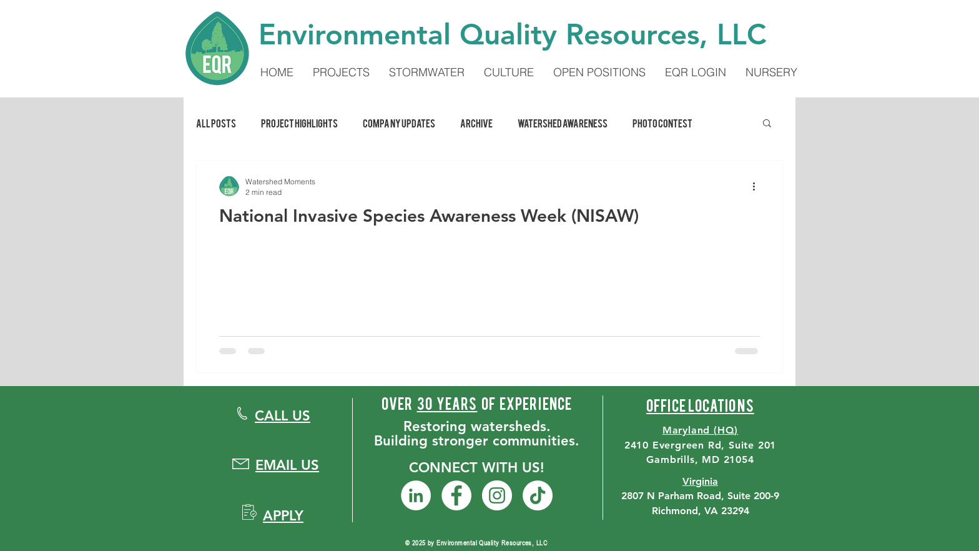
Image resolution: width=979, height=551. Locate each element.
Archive (476, 122)
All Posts (216, 122)
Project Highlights (299, 122)
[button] (767, 124)
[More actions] (757, 186)
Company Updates (399, 122)
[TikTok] (538, 495)
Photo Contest (662, 122)
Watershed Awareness (563, 122)
